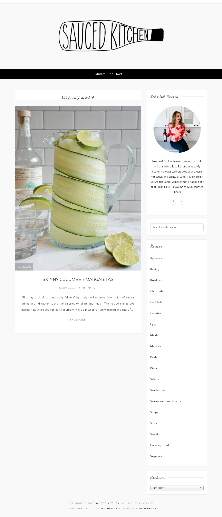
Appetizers (157, 258)
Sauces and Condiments (165, 401)
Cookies (155, 313)
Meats (154, 335)
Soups (154, 412)
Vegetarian (157, 456)
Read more (78, 320)
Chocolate (157, 291)
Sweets (155, 434)
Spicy (153, 423)
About (100, 74)
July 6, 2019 (67, 287)
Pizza (153, 368)
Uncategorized (159, 445)
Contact (116, 74)
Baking (154, 269)
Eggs (153, 324)
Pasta (154, 357)
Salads (154, 379)
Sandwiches (157, 390)
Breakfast (156, 280)
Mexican (155, 346)
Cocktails (24, 267)
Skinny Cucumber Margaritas (77, 279)
